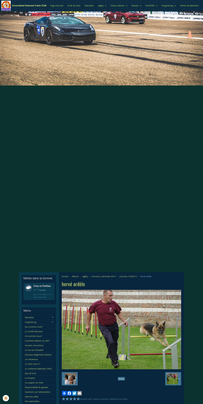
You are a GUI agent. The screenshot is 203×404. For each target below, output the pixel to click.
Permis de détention (189, 5)
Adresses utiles (31, 396)
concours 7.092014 (127, 276)
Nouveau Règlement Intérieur (38, 354)
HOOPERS (150, 5)
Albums (75, 276)
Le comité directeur (34, 331)
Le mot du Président (34, 350)
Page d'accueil (56, 5)
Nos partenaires (32, 401)
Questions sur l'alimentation (37, 392)
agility (85, 276)
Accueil (65, 276)
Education (89, 5)
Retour (121, 379)
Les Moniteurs (31, 359)
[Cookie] (6, 398)
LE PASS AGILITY (32, 364)
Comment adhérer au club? (37, 340)
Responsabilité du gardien (36, 387)
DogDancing (168, 5)
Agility (101, 5)
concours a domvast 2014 (103, 276)
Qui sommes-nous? (34, 326)
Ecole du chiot (74, 5)
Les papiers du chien (34, 382)
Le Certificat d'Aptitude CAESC (38, 368)
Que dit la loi (30, 373)
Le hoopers (30, 378)
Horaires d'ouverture (34, 345)
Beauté (135, 5)
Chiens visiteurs (118, 5)
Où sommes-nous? (33, 336)
